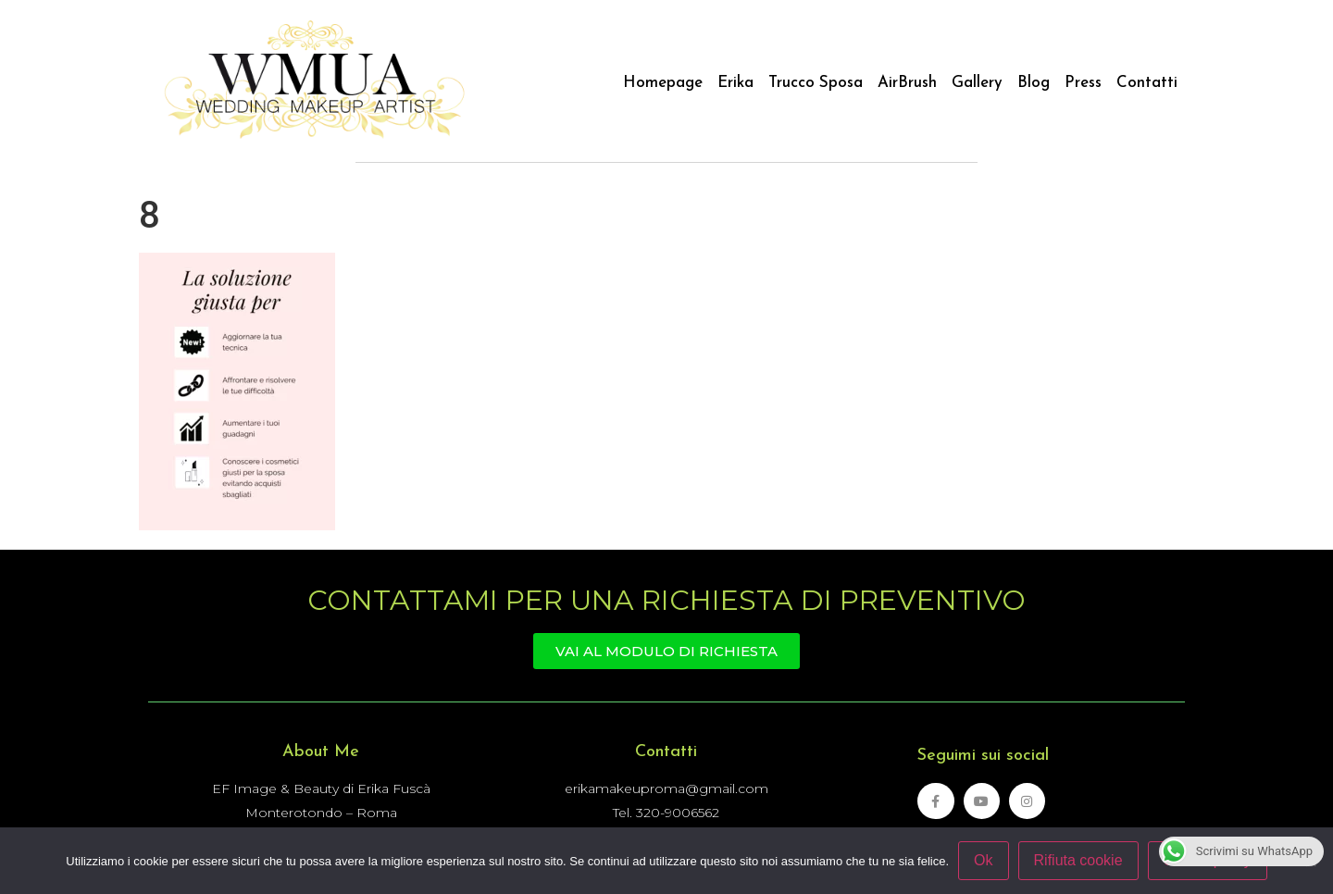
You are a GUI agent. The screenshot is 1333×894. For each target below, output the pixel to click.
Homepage (663, 83)
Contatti (1146, 83)
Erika (735, 83)
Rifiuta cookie (1078, 860)
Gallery (977, 83)
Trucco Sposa (815, 83)
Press (1083, 83)
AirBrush (907, 83)
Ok (983, 860)
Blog (1033, 83)
